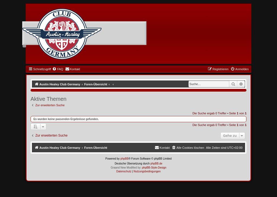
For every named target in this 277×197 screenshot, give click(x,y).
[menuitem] (57, 69)
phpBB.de (156, 163)
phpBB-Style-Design (154, 167)
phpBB (124, 158)
